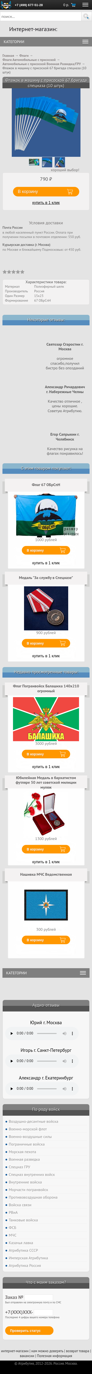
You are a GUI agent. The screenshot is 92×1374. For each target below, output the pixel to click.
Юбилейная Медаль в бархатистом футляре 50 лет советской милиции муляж (46, 782)
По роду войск (46, 1109)
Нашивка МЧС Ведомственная (46, 874)
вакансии (27, 1355)
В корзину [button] (28, 191)
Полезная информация (54, 1355)
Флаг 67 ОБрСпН (46, 484)
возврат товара (77, 1351)
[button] (86, 16)
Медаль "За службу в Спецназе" (46, 577)
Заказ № (29, 1297)
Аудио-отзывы (46, 1005)
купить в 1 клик (46, 203)
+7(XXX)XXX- (29, 1312)
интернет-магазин (14, 1351)
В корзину (35, 550)
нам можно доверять (47, 1351)
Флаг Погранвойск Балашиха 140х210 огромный (46, 688)
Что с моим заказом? (46, 1282)
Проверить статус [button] (25, 1331)
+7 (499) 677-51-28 (29, 5)
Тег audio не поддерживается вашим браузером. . (42, 1033)
